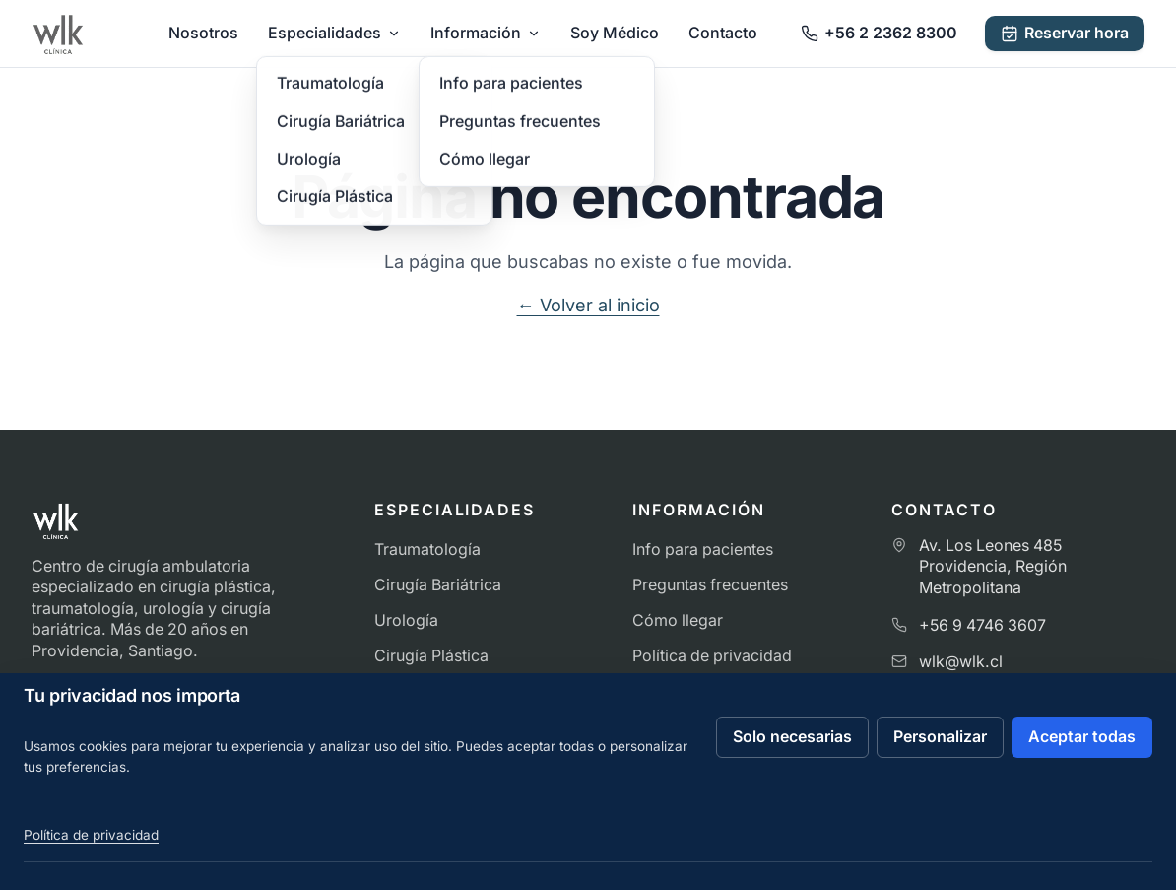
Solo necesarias (792, 736)
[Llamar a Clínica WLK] (879, 33)
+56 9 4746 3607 (982, 625)
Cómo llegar (677, 620)
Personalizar (940, 736)
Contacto (722, 33)
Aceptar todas (1082, 736)
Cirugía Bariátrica (437, 585)
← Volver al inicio (588, 305)
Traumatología (427, 549)
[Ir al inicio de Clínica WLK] (58, 33)
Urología (406, 620)
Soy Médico (614, 33)
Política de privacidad (712, 656)
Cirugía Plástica (431, 656)
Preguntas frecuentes (710, 585)
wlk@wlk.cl (961, 661)
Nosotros (203, 33)
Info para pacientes (702, 549)
